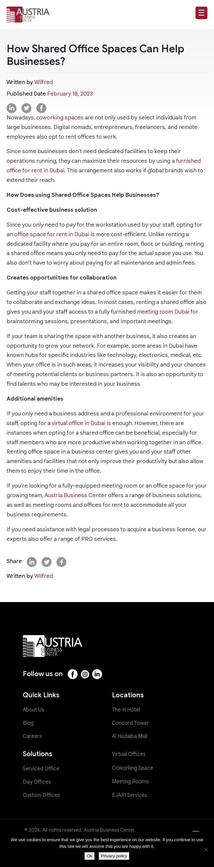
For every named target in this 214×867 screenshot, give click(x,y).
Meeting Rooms (130, 781)
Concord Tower (130, 723)
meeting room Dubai (163, 311)
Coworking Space (132, 768)
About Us (33, 710)
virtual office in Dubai (78, 423)
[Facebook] (72, 674)
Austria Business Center (76, 495)
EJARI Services (129, 795)
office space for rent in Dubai (51, 234)
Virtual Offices (129, 754)
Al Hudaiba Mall (129, 736)
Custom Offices (41, 795)
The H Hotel (126, 710)
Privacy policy (114, 855)
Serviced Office (41, 768)
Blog (28, 723)
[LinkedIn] (97, 674)
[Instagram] (85, 674)
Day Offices (37, 782)
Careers (32, 736)
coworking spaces (60, 117)
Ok (89, 855)
